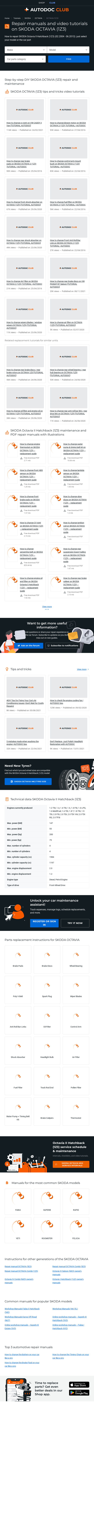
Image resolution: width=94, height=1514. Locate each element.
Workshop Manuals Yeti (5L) (65, 1310)
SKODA (28, 18)
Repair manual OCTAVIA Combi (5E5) (69, 1267)
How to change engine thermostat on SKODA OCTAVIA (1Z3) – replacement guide (30, 449)
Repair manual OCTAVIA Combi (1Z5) (21, 1272)
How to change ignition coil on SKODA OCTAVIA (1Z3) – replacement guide (74, 527)
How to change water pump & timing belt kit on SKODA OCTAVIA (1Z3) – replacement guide (74, 449)
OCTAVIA (38, 18)
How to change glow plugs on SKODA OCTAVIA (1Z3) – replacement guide (75, 501)
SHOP (42, 2)
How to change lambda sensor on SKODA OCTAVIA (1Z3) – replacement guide (73, 475)
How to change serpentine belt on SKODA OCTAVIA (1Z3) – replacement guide (31, 553)
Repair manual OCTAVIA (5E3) (18, 1267)
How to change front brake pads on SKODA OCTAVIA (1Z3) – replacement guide (30, 501)
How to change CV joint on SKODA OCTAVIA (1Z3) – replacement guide (31, 525)
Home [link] (7, 18)
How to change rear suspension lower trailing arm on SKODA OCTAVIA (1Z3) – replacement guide (74, 555)
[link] (25, 115)
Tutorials (17, 18)
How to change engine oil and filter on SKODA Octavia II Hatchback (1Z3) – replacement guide (31, 584)
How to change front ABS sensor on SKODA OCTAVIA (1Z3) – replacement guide (31, 475)
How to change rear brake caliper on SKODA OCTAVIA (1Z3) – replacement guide (75, 583)
